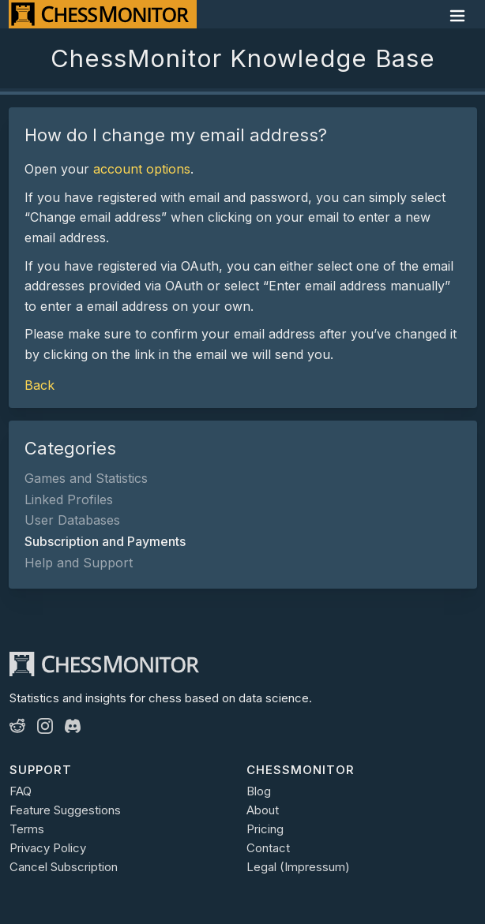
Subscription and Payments (105, 541)
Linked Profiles (68, 499)
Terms (26, 828)
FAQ (20, 791)
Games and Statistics (86, 478)
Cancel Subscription (63, 866)
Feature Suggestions (65, 809)
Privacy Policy (47, 847)
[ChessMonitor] (103, 14)
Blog (258, 791)
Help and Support (78, 562)
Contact (268, 847)
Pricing (265, 828)
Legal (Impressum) (298, 866)
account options (141, 169)
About (262, 809)
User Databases (72, 520)
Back (39, 385)
